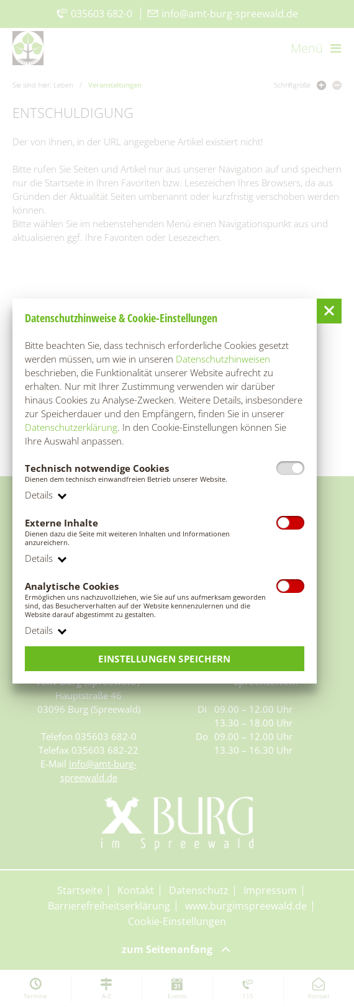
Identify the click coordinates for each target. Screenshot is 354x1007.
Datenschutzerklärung (71, 427)
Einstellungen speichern (164, 659)
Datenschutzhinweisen (223, 359)
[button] (329, 311)
